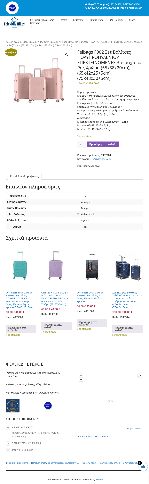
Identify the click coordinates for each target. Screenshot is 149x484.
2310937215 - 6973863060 (26, 443)
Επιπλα (63, 19)
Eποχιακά (35, 23)
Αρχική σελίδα (13, 41)
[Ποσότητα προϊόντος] (81, 145)
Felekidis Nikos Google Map (93, 436)
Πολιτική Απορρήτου (109, 462)
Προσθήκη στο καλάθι (103, 144)
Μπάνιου (78, 19)
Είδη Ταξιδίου (116, 19)
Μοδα (132, 19)
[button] (66, 54)
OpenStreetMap (135, 428)
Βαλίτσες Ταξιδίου (48, 41)
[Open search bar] (31, 26)
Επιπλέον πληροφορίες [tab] (24, 176)
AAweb (99, 479)
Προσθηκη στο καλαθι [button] (17, 329)
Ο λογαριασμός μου (133, 462)
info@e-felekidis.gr (22, 449)
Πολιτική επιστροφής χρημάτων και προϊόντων (55, 462)
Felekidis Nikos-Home (42, 19)
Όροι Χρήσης (89, 462)
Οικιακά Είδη (95, 19)
